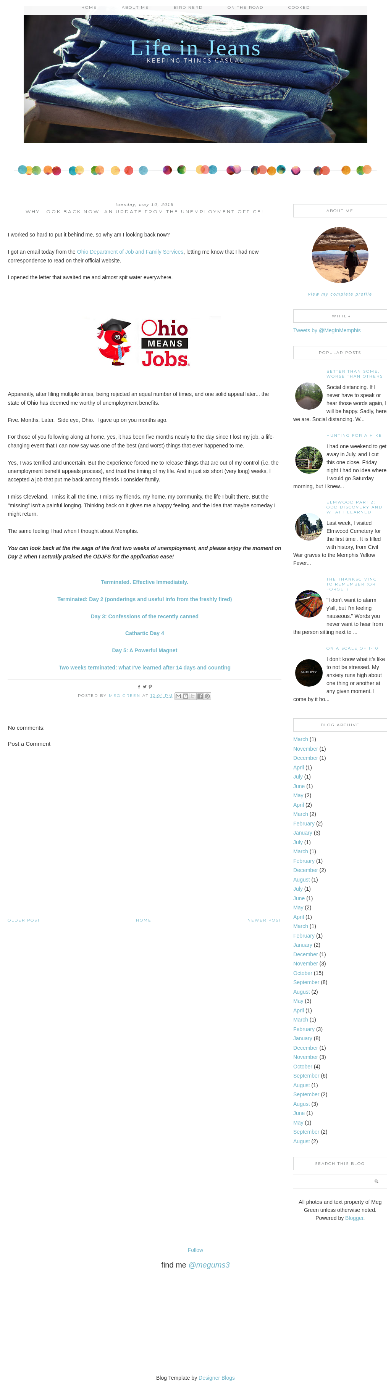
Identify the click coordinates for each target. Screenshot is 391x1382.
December (305, 758)
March (300, 739)
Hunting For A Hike (354, 435)
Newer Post (264, 920)
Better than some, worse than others (354, 374)
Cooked (299, 7)
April (298, 767)
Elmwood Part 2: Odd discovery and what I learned (354, 507)
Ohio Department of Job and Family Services (130, 252)
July (298, 777)
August (301, 880)
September (306, 982)
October (302, 973)
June (299, 786)
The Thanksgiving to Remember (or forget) (351, 584)
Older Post (24, 920)
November (305, 749)
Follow (195, 1250)
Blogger (354, 1218)
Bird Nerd (188, 7)
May (298, 795)
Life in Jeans (195, 47)
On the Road (245, 7)
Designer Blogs (217, 1378)
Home (89, 7)
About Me (135, 7)
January (302, 833)
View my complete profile (340, 294)
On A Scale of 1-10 (352, 648)
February (304, 824)
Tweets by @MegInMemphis (327, 330)
